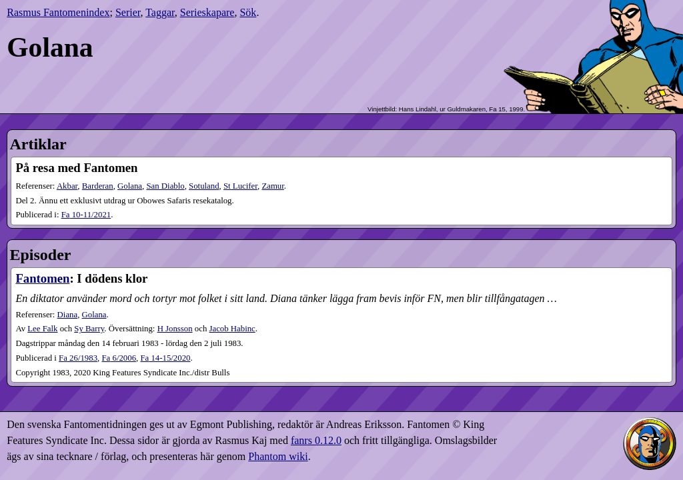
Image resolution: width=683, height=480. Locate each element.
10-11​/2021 (86, 214)
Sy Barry (89, 328)
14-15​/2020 (165, 358)
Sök (247, 12)
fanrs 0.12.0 (316, 440)
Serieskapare (207, 12)
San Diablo (165, 186)
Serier (128, 12)
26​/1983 (78, 358)
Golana (129, 186)
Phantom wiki (277, 456)
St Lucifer (240, 186)
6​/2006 (118, 358)
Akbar (67, 186)
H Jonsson (175, 328)
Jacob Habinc (232, 328)
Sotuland (204, 186)
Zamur (272, 186)
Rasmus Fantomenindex (58, 12)
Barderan (97, 186)
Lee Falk (42, 328)
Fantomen (42, 278)
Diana (67, 314)
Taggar (160, 12)
